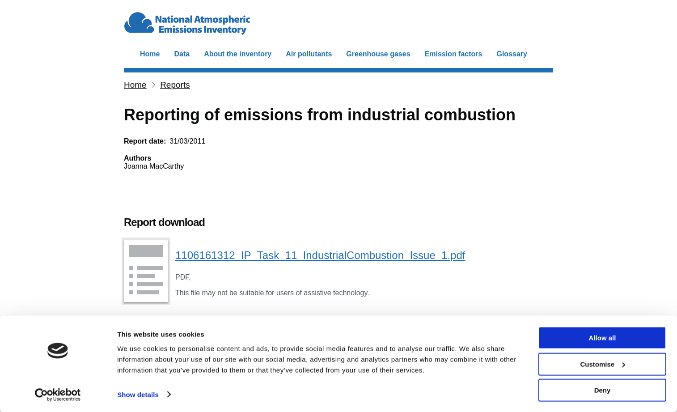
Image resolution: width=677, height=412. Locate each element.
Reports (175, 84)
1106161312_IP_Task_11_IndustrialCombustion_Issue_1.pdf (320, 255)
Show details (138, 394)
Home (150, 54)
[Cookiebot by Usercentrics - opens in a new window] (58, 394)
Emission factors (453, 54)
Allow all (602, 337)
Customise (602, 364)
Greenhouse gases (378, 54)
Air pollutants (309, 54)
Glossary (511, 54)
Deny (602, 390)
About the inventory (237, 54)
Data (182, 54)
